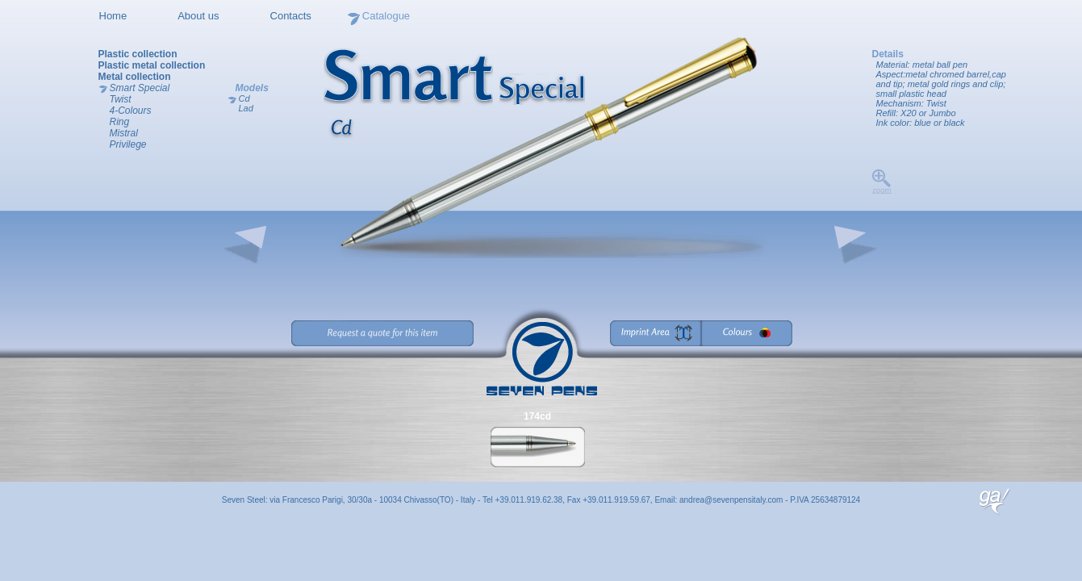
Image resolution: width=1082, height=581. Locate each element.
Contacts (290, 16)
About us (198, 16)
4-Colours (131, 110)
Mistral (124, 133)
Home (113, 16)
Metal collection (134, 76)
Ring (120, 121)
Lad (246, 108)
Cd (244, 98)
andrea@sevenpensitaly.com (731, 499)
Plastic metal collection (152, 65)
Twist (121, 99)
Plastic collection (138, 54)
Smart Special (140, 88)
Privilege (128, 144)
